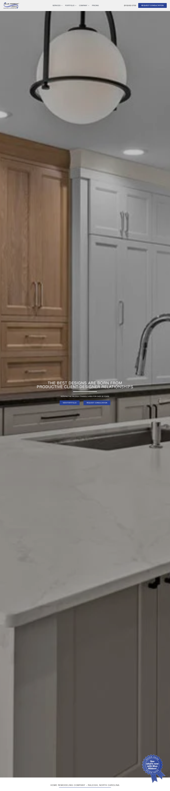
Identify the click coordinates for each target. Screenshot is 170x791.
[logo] (11, 3)
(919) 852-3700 (130, 5)
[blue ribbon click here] (154, 755)
